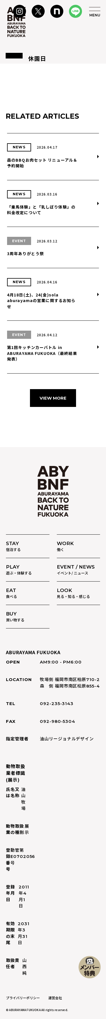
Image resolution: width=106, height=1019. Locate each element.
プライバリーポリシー (23, 997)
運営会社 (55, 997)
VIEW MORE (53, 398)
